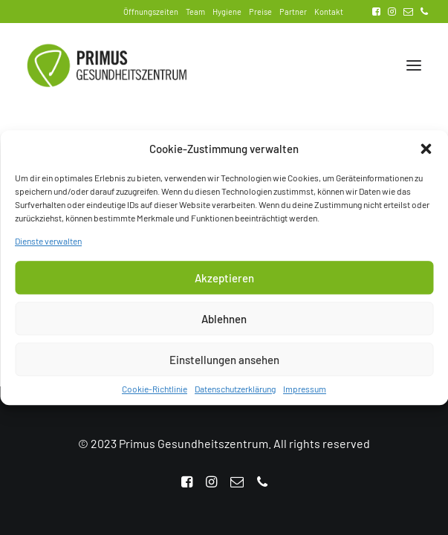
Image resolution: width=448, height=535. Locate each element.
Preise (260, 11)
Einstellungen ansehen (224, 365)
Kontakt (328, 11)
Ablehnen (224, 324)
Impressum (304, 395)
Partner (293, 11)
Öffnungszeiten (150, 11)
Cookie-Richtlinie (154, 395)
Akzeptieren (224, 284)
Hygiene (226, 11)
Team (195, 11)
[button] (425, 155)
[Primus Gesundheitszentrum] (107, 65)
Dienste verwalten (48, 247)
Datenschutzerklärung (235, 395)
